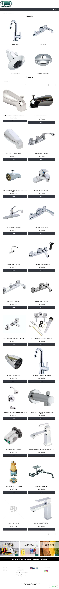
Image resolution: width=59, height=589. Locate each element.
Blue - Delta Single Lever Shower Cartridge (14, 486)
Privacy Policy (19, 574)
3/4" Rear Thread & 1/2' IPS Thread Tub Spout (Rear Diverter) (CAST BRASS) (14, 191)
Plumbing (7, 12)
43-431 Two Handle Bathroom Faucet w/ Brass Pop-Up (41, 338)
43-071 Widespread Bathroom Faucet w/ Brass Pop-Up (13, 338)
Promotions (5, 570)
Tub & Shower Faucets (15, 73)
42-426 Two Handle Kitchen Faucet (41, 301)
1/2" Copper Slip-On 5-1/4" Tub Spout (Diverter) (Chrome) (13, 115)
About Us (18, 568)
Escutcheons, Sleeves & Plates (43, 73)
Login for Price (13, 118)
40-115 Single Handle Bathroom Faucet (41, 190)
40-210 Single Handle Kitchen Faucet (14, 227)
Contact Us (5, 568)
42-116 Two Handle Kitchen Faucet (41, 227)
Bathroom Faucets (15, 44)
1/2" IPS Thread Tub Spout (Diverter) (41, 115)
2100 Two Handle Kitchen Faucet (41, 153)
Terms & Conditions (20, 570)
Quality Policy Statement (21, 576)
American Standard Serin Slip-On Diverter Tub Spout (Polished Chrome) (41, 413)
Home (4, 12)
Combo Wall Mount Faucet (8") (13, 523)
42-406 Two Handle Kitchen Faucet (13, 301)
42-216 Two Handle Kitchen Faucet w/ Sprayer (41, 264)
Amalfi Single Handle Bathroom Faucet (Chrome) (41, 375)
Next (53, 84)
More (14, 120)
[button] (53, 586)
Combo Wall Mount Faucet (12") (41, 486)
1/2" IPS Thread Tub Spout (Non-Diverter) (13, 153)
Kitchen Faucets (43, 44)
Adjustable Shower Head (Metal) (13, 375)
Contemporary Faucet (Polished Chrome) (41, 523)
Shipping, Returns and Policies (22, 572)
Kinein (35, 584)
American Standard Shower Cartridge (13, 449)
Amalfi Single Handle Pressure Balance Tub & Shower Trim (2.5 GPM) (14, 412)
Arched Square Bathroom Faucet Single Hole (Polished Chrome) (41, 449)
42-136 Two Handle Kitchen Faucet (13, 264)
